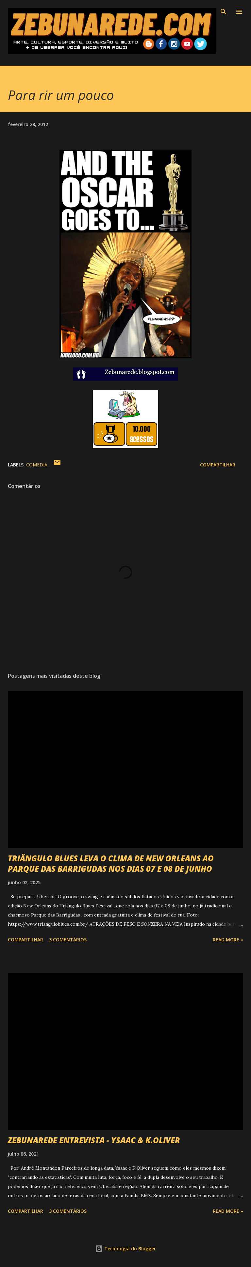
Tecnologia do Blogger (125, 1248)
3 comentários (68, 939)
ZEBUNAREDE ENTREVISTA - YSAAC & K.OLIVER (94, 1140)
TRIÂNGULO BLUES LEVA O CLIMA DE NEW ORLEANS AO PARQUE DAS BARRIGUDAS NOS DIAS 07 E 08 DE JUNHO (111, 863)
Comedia (36, 465)
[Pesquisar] (223, 12)
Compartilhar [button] (217, 465)
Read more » (228, 939)
